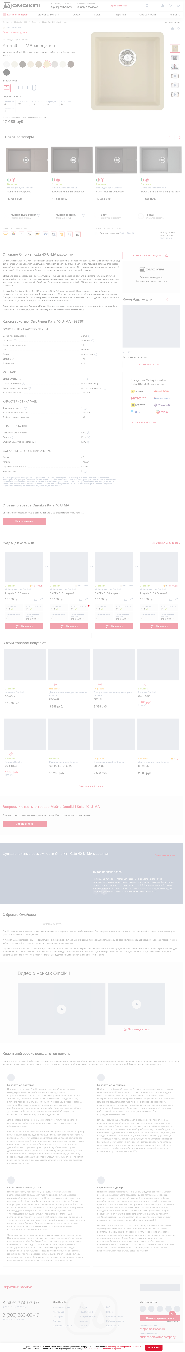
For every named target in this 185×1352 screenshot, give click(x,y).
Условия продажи (62, 1307)
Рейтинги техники (115, 1321)
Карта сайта (112, 1326)
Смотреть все (165, 855)
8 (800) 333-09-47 (87, 7)
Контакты (175, 14)
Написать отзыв (24, 521)
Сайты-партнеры (114, 1316)
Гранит (34, 22)
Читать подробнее (143, 425)
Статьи (83, 1326)
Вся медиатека (136, 1029)
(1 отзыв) (38, 586)
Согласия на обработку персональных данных (102, 1349)
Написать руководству (160, 1318)
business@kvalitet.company (158, 1337)
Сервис (77, 14)
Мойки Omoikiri (20, 22)
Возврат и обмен (88, 1316)
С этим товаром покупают (148, 255)
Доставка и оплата (48, 14)
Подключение (86, 1312)
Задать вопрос (24, 824)
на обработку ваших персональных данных (123, 1347)
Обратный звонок (118, 6)
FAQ (108, 1307)
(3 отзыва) (173, 586)
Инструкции (58, 1312)
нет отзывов (14, 27)
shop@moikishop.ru (152, 1329)
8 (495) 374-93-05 (61, 7)
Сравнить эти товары (165, 543)
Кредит (98, 14)
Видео (109, 1312)
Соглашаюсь (154, 1347)
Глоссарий (58, 1316)
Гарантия (121, 14)
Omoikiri (6, 22)
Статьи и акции (147, 14)
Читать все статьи (151, 367)
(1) (177, 758)
